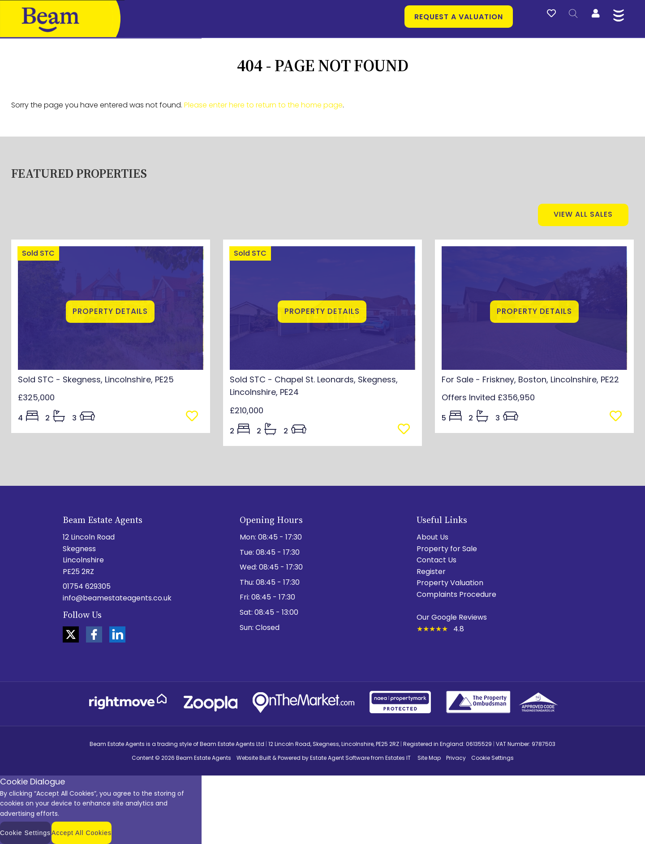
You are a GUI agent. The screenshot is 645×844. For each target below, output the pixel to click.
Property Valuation (450, 583)
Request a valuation (458, 17)
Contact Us (436, 560)
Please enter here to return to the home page (263, 105)
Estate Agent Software (340, 758)
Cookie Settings (492, 758)
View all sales (583, 214)
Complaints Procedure (456, 594)
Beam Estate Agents (203, 758)
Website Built (253, 758)
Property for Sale (447, 549)
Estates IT (398, 758)
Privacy (456, 758)
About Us (432, 537)
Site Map (429, 758)
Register (431, 571)
